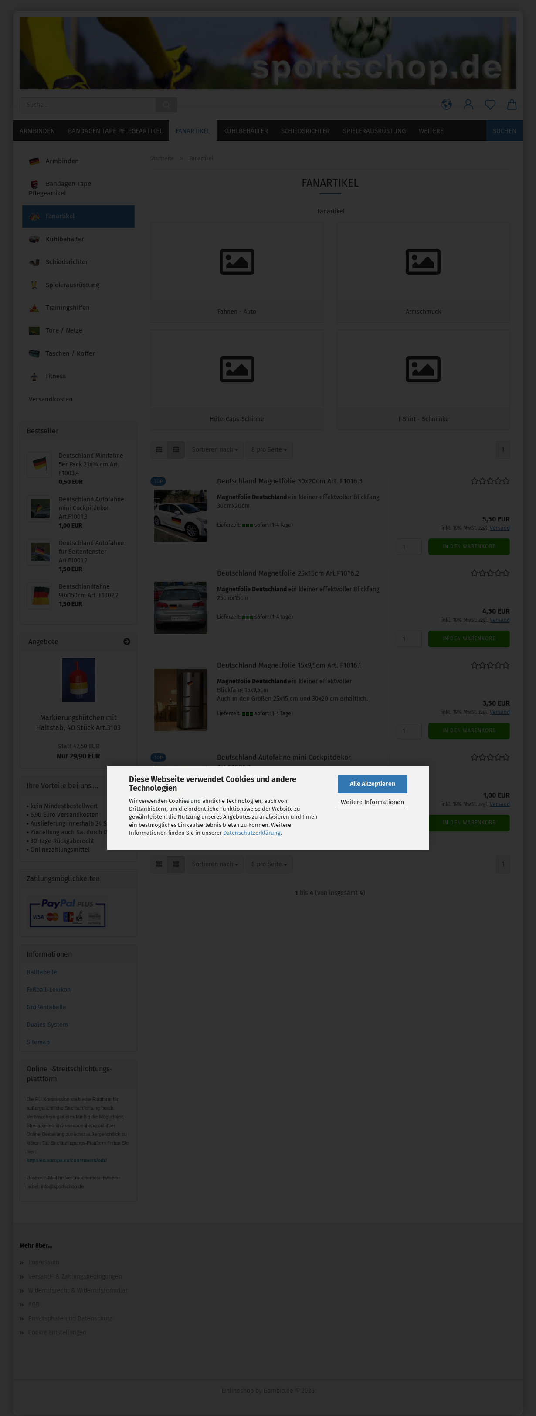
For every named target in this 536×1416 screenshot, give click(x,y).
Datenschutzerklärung (252, 833)
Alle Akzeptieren (372, 784)
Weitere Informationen (372, 802)
